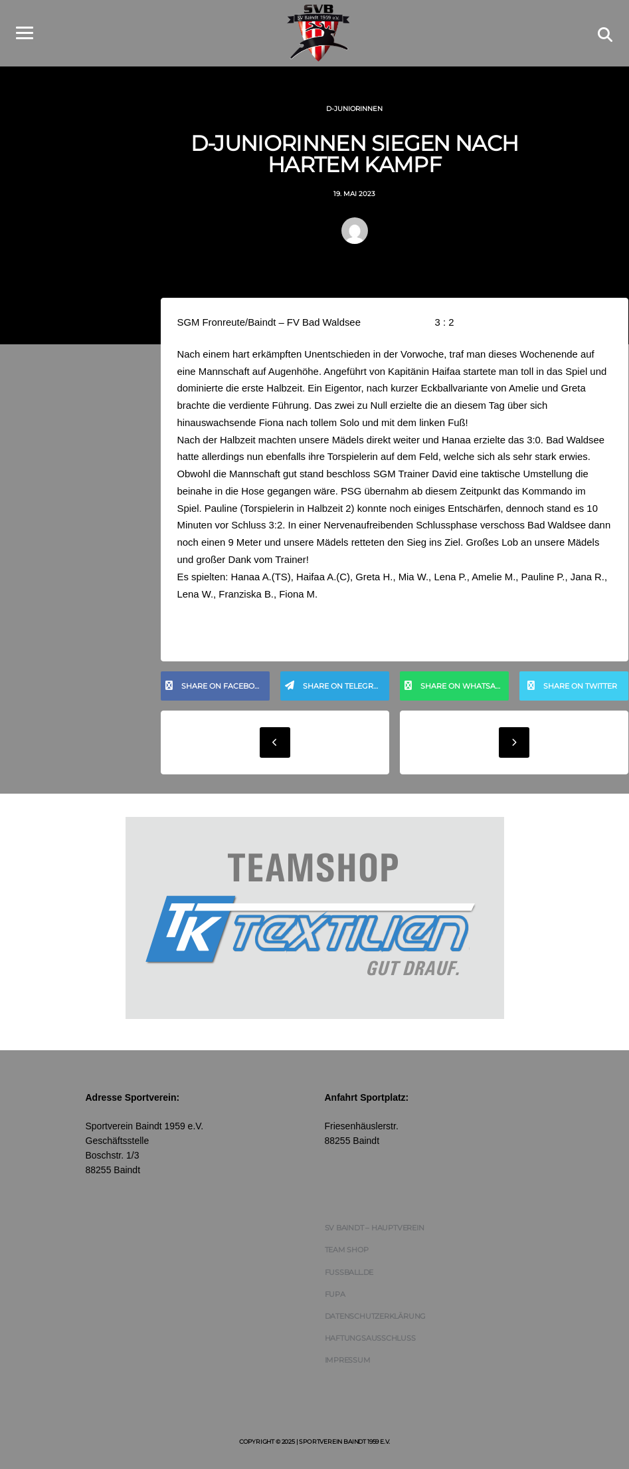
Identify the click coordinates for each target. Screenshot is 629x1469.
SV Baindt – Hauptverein (374, 1231)
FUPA (335, 1297)
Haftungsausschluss (370, 1342)
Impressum (348, 1364)
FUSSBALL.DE (349, 1275)
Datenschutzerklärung (375, 1319)
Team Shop (347, 1253)
